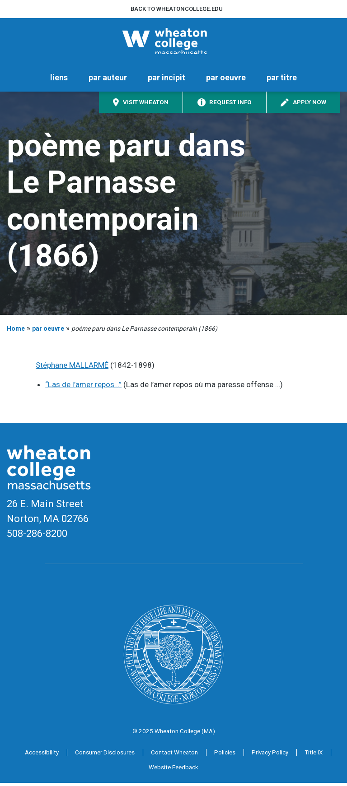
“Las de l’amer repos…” (83, 387)
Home (16, 331)
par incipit (166, 80)
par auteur (108, 80)
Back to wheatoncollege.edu (177, 8)
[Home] (173, 42)
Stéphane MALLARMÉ (72, 368)
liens (59, 80)
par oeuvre (226, 80)
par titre (282, 80)
